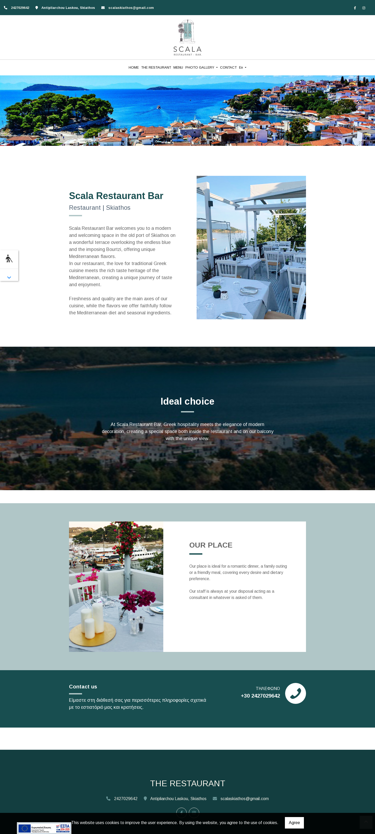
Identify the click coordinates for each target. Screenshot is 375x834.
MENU (178, 67)
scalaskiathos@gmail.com (131, 8)
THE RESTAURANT (156, 67)
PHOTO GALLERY (200, 67)
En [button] (241, 67)
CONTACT (228, 67)
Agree (294, 822)
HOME (134, 67)
